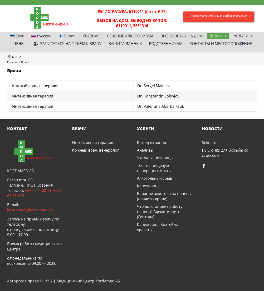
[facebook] (204, 166)
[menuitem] (17, 36)
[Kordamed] (45, 7)
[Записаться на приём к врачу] (218, 16)
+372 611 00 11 (38, 190)
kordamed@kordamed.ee (30, 210)
